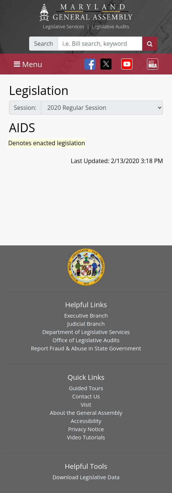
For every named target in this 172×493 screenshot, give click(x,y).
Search (43, 43)
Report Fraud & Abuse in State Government (86, 348)
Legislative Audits (110, 26)
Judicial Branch (86, 323)
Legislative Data (100, 477)
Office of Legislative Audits (86, 340)
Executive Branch (86, 315)
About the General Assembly (86, 412)
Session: (25, 108)
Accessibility (86, 420)
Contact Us (86, 396)
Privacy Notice (86, 429)
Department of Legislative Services (86, 331)
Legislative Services (63, 26)
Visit (86, 404)
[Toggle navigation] (28, 64)
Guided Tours (86, 388)
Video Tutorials (86, 437)
